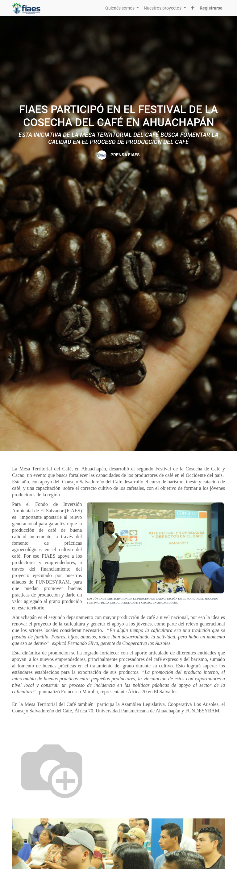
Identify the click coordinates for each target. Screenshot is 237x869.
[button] (193, 8)
